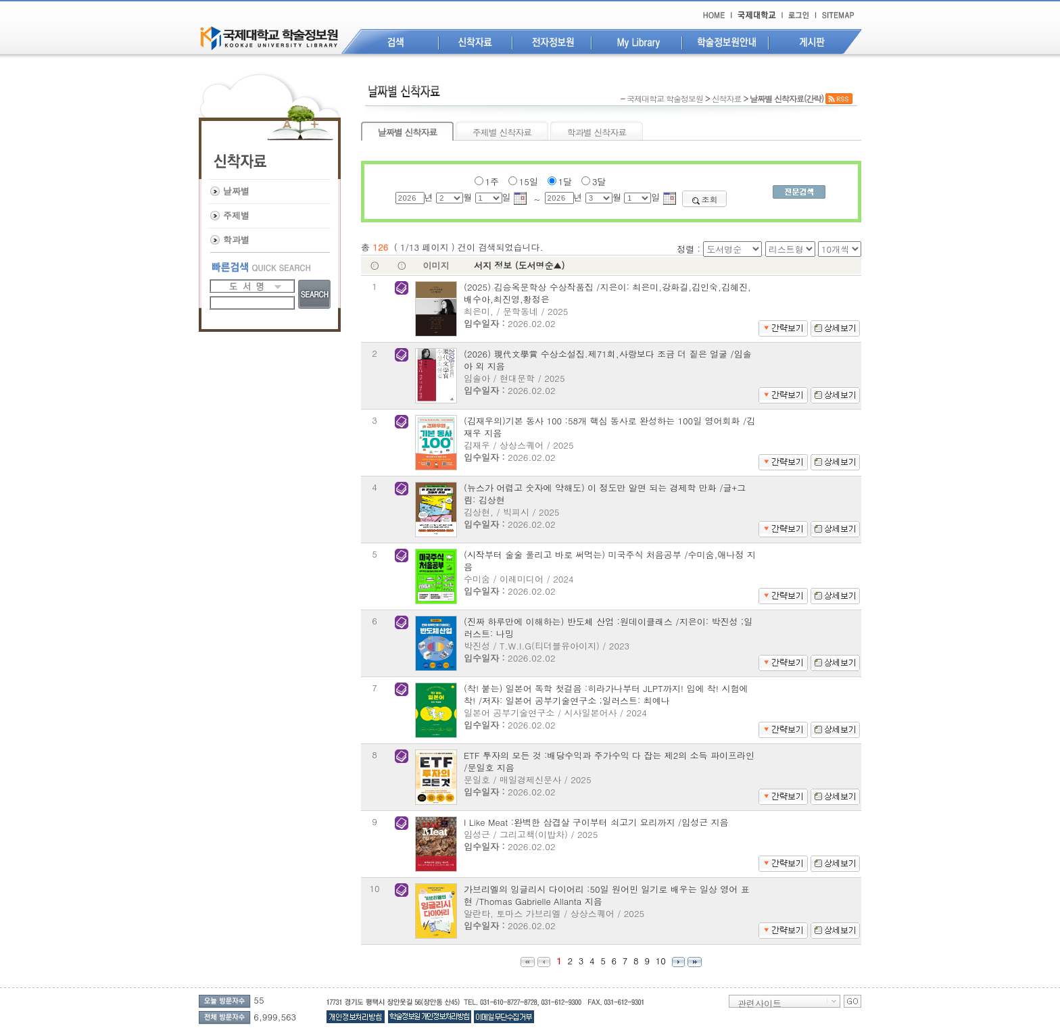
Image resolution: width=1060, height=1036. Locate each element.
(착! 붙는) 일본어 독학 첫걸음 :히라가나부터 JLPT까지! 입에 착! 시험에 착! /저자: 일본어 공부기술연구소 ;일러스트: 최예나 (606, 694)
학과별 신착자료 (596, 132)
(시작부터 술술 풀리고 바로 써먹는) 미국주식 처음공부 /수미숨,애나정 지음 (610, 560)
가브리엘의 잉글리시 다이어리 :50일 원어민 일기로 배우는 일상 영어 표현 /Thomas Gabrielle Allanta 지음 (607, 895)
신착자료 (726, 98)
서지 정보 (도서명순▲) (519, 265)
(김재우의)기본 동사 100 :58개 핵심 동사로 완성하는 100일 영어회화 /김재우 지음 (609, 426)
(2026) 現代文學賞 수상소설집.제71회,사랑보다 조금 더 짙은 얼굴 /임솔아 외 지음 (608, 359)
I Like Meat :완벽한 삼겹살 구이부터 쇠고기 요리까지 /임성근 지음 (596, 822)
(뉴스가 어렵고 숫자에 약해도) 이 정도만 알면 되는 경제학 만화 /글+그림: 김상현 (605, 493)
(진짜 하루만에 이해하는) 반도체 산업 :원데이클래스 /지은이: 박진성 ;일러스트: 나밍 (608, 627)
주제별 (236, 215)
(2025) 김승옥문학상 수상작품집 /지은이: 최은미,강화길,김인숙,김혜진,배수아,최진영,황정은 (607, 292)
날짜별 (236, 190)
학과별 (236, 239)
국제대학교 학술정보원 (665, 98)
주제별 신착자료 (502, 132)
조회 (705, 199)
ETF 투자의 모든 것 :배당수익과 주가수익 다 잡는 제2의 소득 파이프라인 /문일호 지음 (609, 761)
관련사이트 (759, 1002)
